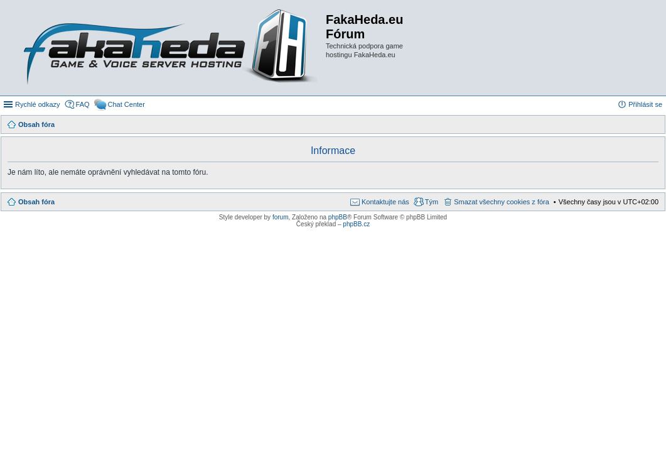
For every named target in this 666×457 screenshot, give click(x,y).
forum (280, 217)
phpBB (337, 217)
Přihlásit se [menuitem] (645, 104)
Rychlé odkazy (37, 104)
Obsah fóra (36, 202)
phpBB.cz (356, 224)
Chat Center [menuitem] (126, 104)
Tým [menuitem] (431, 202)
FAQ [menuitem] (83, 104)
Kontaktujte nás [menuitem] (385, 202)
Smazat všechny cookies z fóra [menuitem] (501, 202)
